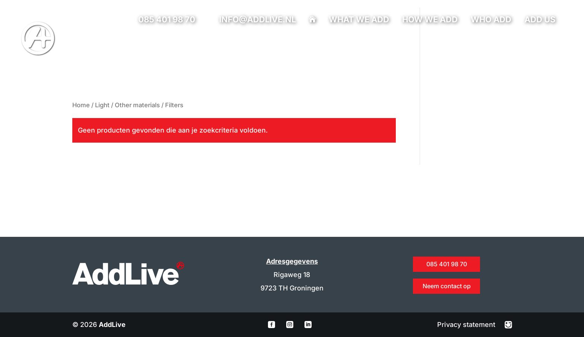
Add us (539, 20)
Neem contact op (447, 286)
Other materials (137, 105)
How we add (430, 20)
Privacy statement (467, 324)
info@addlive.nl (257, 19)
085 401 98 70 (166, 19)
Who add (491, 20)
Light (102, 105)
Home (81, 105)
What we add (359, 20)
